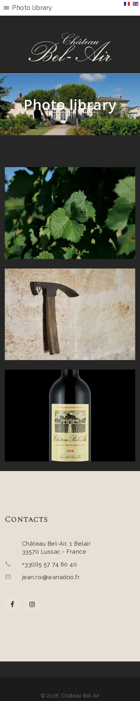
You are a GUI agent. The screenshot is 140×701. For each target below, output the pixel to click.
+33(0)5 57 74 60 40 (49, 564)
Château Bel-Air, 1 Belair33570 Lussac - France (56, 547)
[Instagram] (32, 604)
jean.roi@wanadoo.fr (51, 577)
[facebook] (12, 604)
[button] (70, 8)
